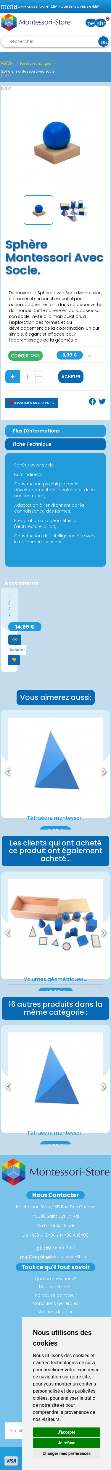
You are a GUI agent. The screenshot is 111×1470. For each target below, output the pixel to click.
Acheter (71, 377)
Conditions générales (55, 1303)
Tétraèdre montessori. (55, 818)
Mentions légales (55, 1312)
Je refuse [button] (66, 1442)
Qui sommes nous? (55, 1279)
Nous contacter (55, 1287)
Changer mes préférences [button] (67, 1453)
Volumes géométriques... (55, 979)
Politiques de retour (55, 1295)
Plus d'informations (36, 431)
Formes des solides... (9, 609)
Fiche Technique (32, 444)
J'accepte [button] (66, 1432)
